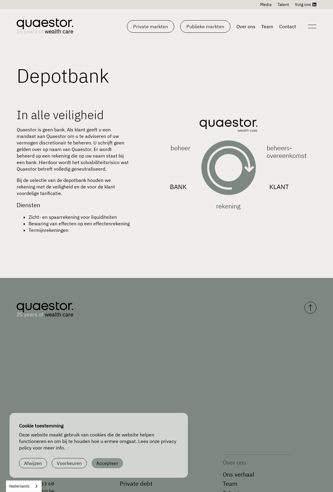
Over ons (245, 26)
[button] (150, 26)
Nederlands (19, 486)
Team (267, 26)
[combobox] (24, 486)
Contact (287, 26)
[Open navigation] (311, 26)
